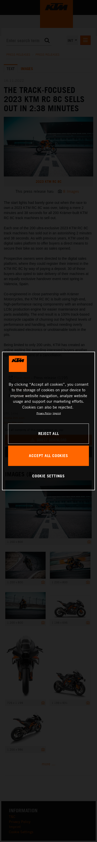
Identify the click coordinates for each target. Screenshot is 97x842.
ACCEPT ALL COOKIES (48, 455)
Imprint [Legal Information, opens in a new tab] (57, 413)
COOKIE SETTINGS (48, 475)
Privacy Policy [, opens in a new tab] (43, 413)
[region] (48, 421)
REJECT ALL (48, 433)
